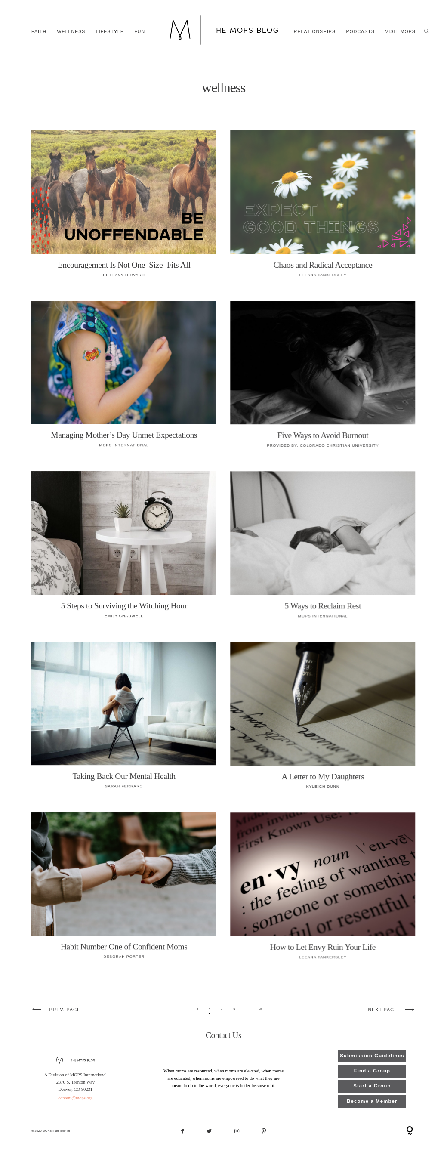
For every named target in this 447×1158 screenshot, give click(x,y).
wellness (71, 31)
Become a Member (372, 1101)
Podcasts (360, 31)
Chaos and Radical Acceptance (322, 209)
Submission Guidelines (372, 1055)
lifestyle (110, 31)
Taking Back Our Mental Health (124, 720)
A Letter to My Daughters (322, 720)
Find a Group (372, 1070)
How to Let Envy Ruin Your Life (322, 891)
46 (260, 1009)
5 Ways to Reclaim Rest (322, 549)
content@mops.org (75, 1098)
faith (38, 31)
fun (139, 31)
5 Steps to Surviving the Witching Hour (124, 549)
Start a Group (372, 1085)
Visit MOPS (400, 31)
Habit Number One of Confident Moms (124, 890)
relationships (315, 31)
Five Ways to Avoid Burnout (322, 379)
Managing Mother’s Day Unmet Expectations (124, 379)
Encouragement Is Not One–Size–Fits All (124, 209)
